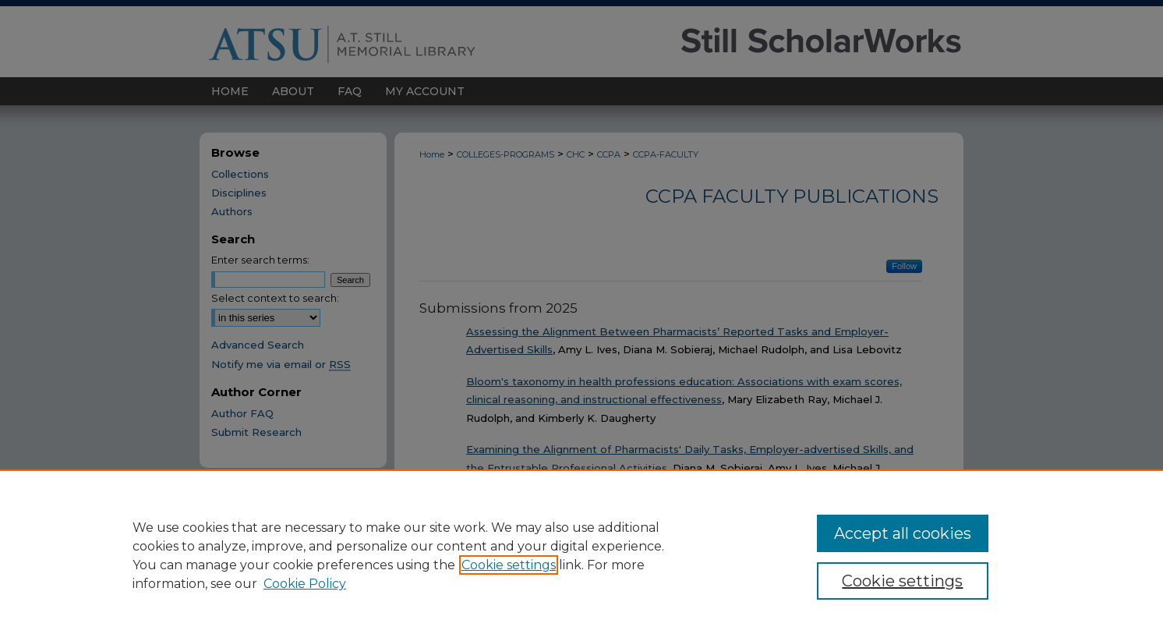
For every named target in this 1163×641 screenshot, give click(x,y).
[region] (581, 555)
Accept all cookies (902, 533)
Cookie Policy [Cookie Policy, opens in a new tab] (304, 583)
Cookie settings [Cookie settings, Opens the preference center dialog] (902, 581)
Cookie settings (508, 565)
